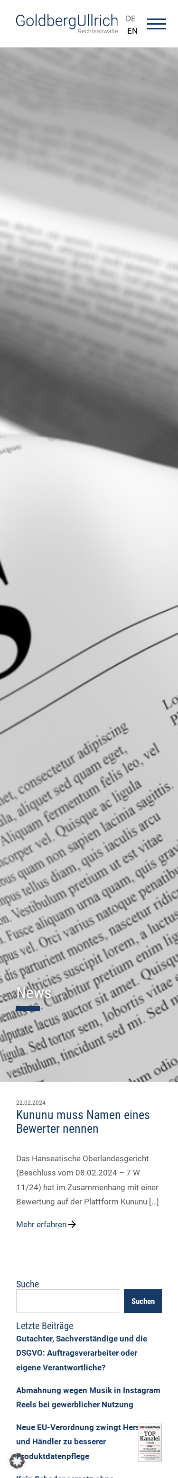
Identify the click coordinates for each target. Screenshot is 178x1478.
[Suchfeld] (67, 1301)
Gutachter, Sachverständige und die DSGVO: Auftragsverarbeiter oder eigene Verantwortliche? (81, 1353)
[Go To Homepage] (67, 30)
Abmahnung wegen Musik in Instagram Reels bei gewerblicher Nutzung (88, 1398)
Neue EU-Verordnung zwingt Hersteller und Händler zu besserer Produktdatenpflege (87, 1442)
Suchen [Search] (143, 1301)
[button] (17, 1461)
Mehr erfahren (47, 1224)
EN (132, 31)
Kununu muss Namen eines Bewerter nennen (83, 1121)
